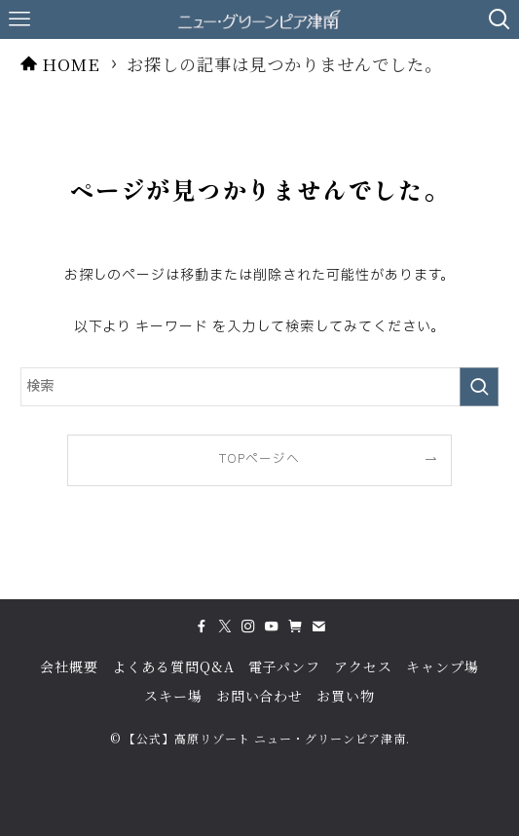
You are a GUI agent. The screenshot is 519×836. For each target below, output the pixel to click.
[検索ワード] (259, 386)
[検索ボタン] (499, 19)
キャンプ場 (442, 666)
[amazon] (295, 626)
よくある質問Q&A (173, 666)
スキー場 (173, 695)
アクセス (363, 666)
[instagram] (248, 626)
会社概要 (69, 666)
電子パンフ (284, 666)
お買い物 (345, 695)
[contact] (318, 626)
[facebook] (201, 626)
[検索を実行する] (479, 386)
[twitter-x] (225, 626)
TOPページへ (259, 459)
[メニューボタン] (19, 19)
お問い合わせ (260, 695)
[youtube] (271, 626)
